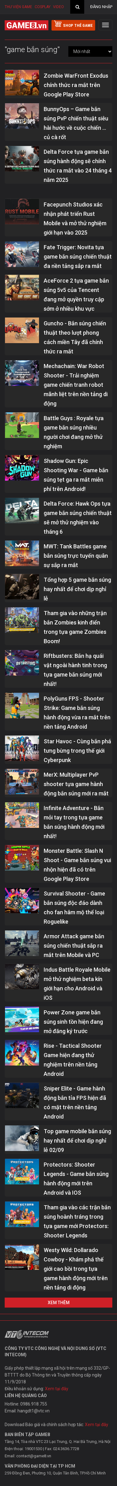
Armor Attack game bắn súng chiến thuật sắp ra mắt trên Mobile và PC (74, 945)
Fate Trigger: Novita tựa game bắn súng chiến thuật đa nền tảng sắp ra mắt (78, 256)
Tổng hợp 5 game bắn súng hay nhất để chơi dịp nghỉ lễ (77, 589)
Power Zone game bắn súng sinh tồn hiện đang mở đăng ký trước (73, 1021)
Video (58, 7)
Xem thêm (59, 1302)
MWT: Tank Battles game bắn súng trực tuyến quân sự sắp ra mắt (76, 555)
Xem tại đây (56, 1388)
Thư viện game (18, 7)
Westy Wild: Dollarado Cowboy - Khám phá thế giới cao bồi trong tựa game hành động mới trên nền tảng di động (76, 1269)
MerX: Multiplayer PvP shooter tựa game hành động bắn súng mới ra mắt (76, 784)
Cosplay (43, 7)
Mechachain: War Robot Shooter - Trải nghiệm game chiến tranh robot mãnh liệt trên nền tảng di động (76, 385)
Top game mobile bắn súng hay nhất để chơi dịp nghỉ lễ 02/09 (77, 1140)
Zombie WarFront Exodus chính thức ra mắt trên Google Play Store (76, 85)
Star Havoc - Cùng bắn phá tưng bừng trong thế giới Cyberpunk (77, 750)
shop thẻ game (73, 24)
